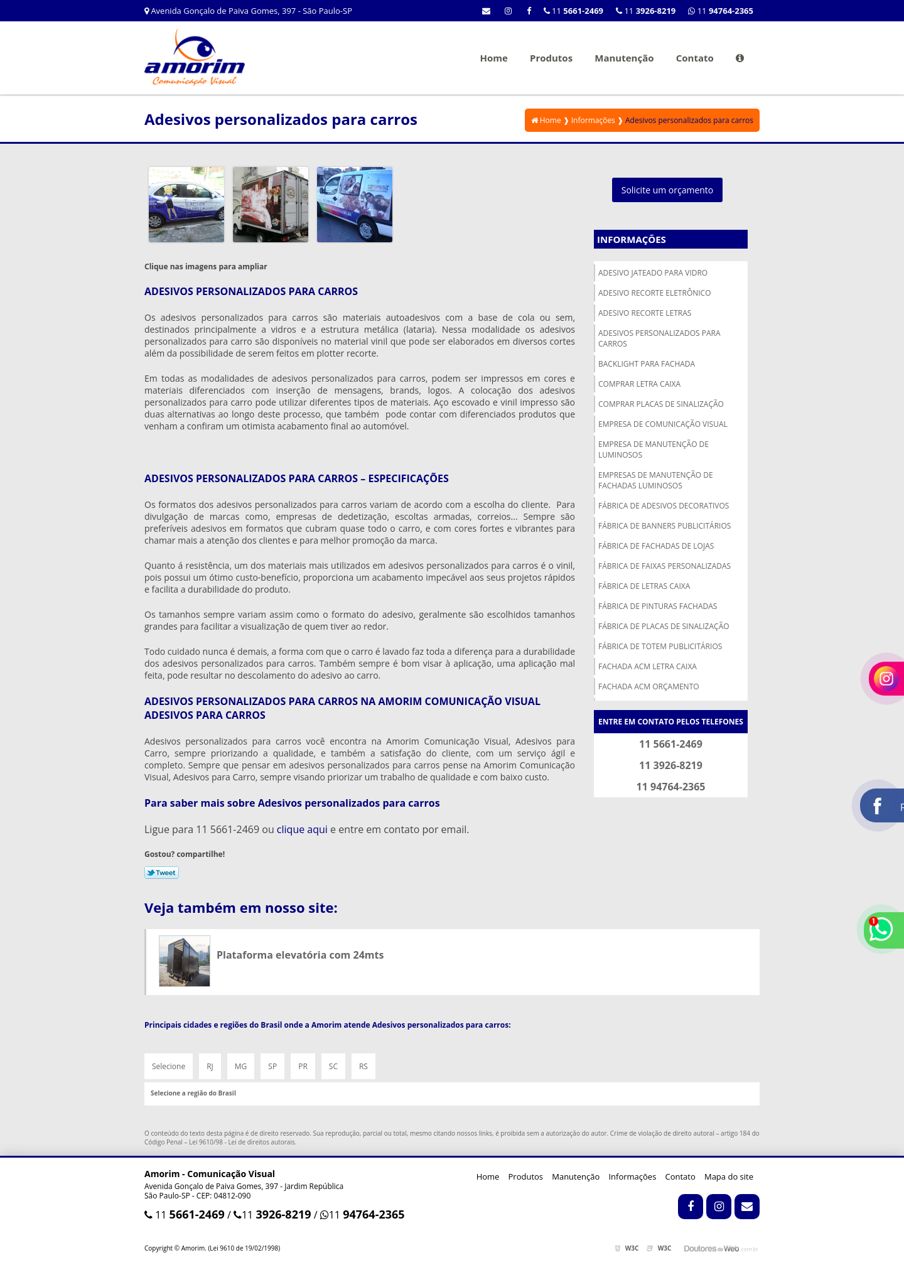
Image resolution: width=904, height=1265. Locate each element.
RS (363, 1066)
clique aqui (302, 829)
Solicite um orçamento (668, 190)
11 (720, 10)
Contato (695, 57)
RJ (210, 1066)
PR (303, 1066)
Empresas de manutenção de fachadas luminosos (655, 480)
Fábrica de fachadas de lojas (656, 546)
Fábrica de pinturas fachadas (657, 606)
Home (493, 57)
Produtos (551, 57)
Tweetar (161, 872)
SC (333, 1066)
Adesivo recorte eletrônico (654, 293)
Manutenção (624, 57)
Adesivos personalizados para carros (659, 338)
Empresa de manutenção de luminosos (653, 449)
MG (241, 1066)
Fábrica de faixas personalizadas (664, 566)
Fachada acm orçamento (648, 686)
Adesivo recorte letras (644, 313)
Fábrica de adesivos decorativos (663, 505)
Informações (631, 239)
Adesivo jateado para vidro (653, 272)
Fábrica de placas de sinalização (663, 626)
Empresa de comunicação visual (663, 424)
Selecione (168, 1066)
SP (272, 1066)
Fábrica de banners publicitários (664, 525)
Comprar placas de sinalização (661, 404)
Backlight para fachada (646, 363)
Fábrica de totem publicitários (660, 646)
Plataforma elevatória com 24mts (300, 955)
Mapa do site (728, 1176)
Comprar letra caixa (639, 384)
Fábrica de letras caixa (644, 586)
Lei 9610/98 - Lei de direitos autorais (242, 1142)
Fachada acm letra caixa (647, 666)
